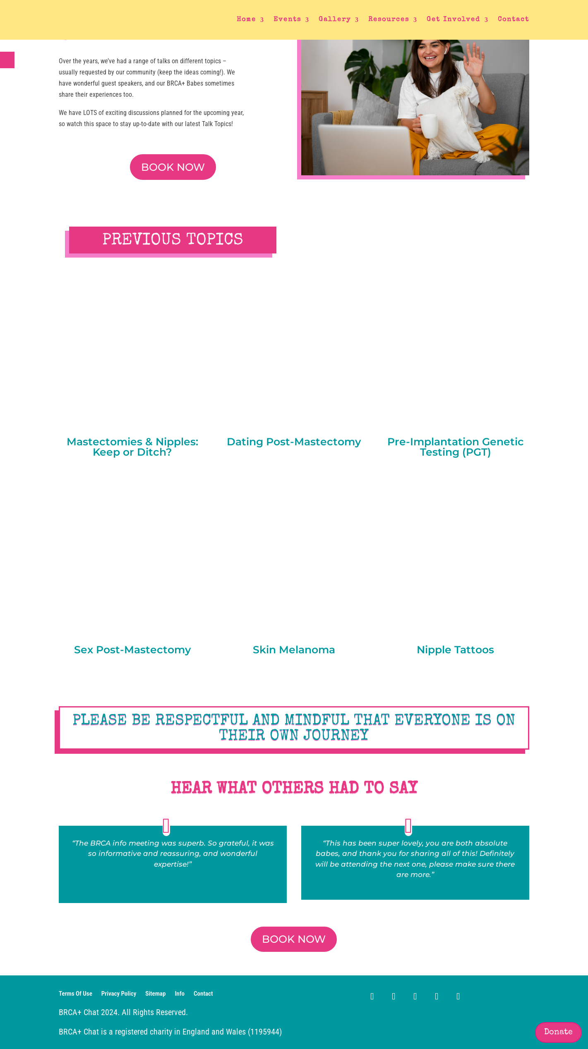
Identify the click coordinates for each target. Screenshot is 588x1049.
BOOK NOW (173, 167)
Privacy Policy (118, 994)
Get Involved (453, 20)
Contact (513, 20)
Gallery (335, 20)
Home (246, 20)
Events (287, 20)
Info (180, 994)
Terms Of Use (75, 994)
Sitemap (155, 994)
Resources (388, 20)
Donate (558, 1032)
